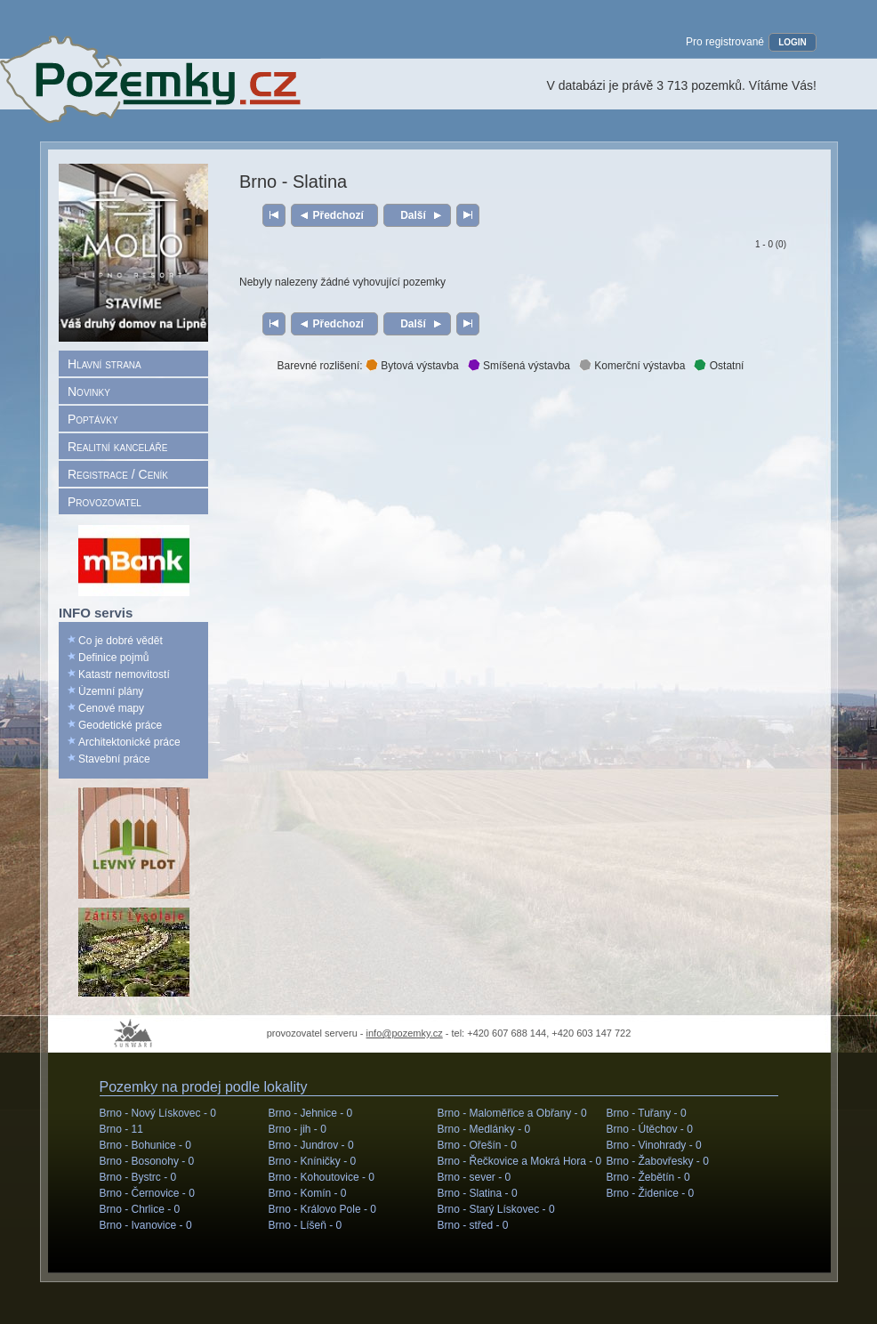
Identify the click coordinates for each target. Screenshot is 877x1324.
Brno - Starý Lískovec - (496, 1209)
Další (413, 215)
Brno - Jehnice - (311, 1113)
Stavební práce (114, 759)
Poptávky (93, 419)
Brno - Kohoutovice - (321, 1177)
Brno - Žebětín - (648, 1177)
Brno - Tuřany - (647, 1113)
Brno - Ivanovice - (146, 1225)
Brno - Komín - (308, 1193)
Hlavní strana (104, 364)
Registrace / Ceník (118, 474)
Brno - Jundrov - (311, 1145)
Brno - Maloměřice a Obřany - (512, 1113)
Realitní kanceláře (117, 447)
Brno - (121, 1129)
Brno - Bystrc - (138, 1177)
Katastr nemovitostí (124, 674)
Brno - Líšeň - (305, 1225)
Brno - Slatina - (478, 1193)
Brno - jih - (297, 1129)
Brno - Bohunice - (145, 1145)
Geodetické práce (120, 725)
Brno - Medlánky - (484, 1129)
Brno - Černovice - (147, 1193)
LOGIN (792, 42)
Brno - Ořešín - (477, 1145)
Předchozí (338, 215)
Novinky (89, 391)
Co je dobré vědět (120, 640)
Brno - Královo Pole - (322, 1209)
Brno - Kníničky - (313, 1161)
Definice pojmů (113, 657)
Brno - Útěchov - (650, 1129)
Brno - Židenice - (651, 1193)
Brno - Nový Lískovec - (158, 1113)
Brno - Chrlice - (140, 1209)
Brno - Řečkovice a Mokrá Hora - (520, 1161)
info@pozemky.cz (404, 1033)
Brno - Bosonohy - (147, 1161)
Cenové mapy (111, 708)
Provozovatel (104, 502)
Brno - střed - (473, 1225)
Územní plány (110, 691)
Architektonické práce (129, 742)
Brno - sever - (474, 1177)
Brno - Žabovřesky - (658, 1161)
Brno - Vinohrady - (654, 1145)
